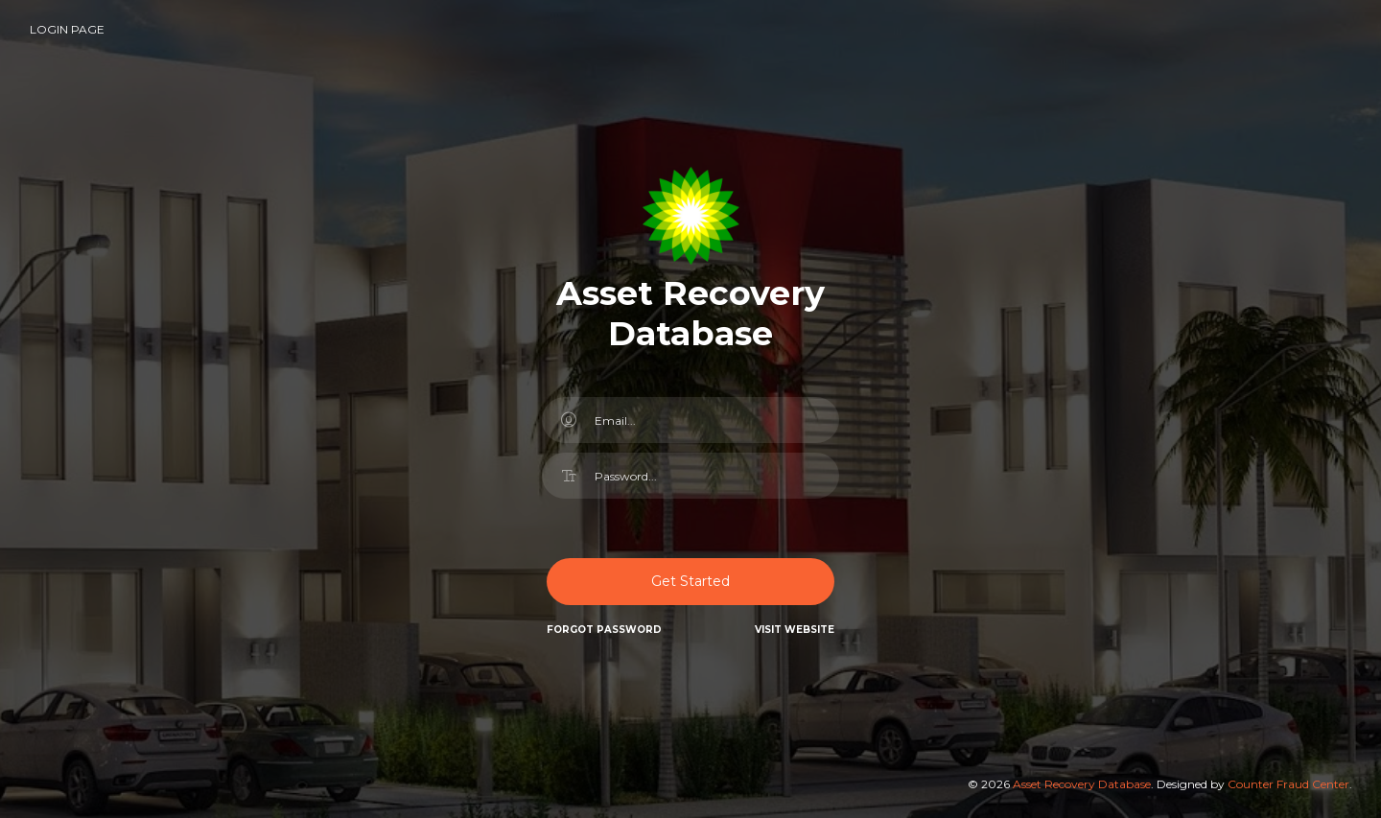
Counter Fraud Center (1288, 784)
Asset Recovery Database (1082, 784)
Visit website (794, 629)
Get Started (690, 581)
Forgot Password (604, 629)
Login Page (67, 29)
